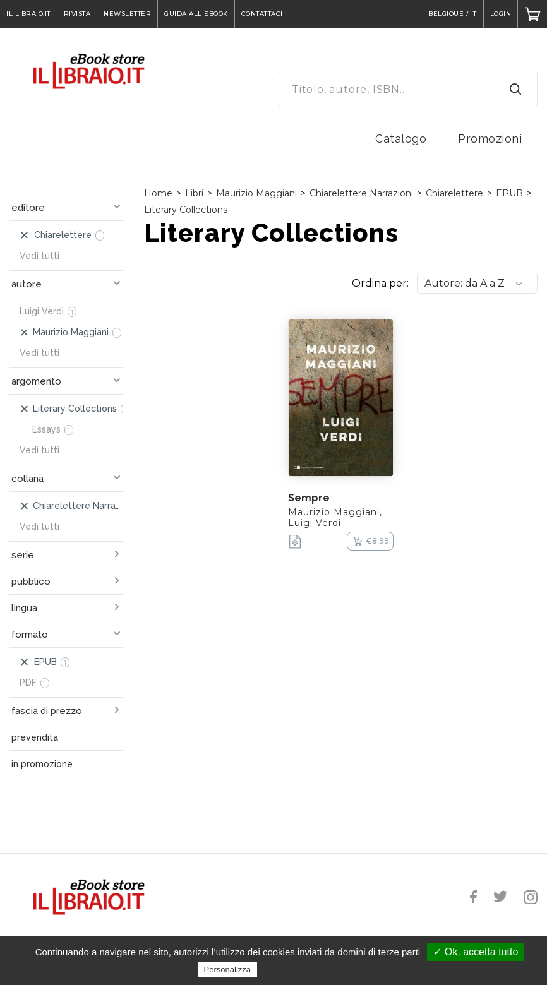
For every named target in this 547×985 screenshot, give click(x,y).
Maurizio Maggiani (256, 193)
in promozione (42, 764)
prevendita (34, 737)
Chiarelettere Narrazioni (361, 193)
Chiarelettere (454, 193)
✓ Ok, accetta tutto (475, 951)
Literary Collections (185, 209)
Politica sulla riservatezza (313, 969)
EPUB (509, 193)
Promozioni (490, 138)
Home (158, 193)
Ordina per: (380, 283)
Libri (194, 193)
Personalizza (227, 969)
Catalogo (400, 138)
